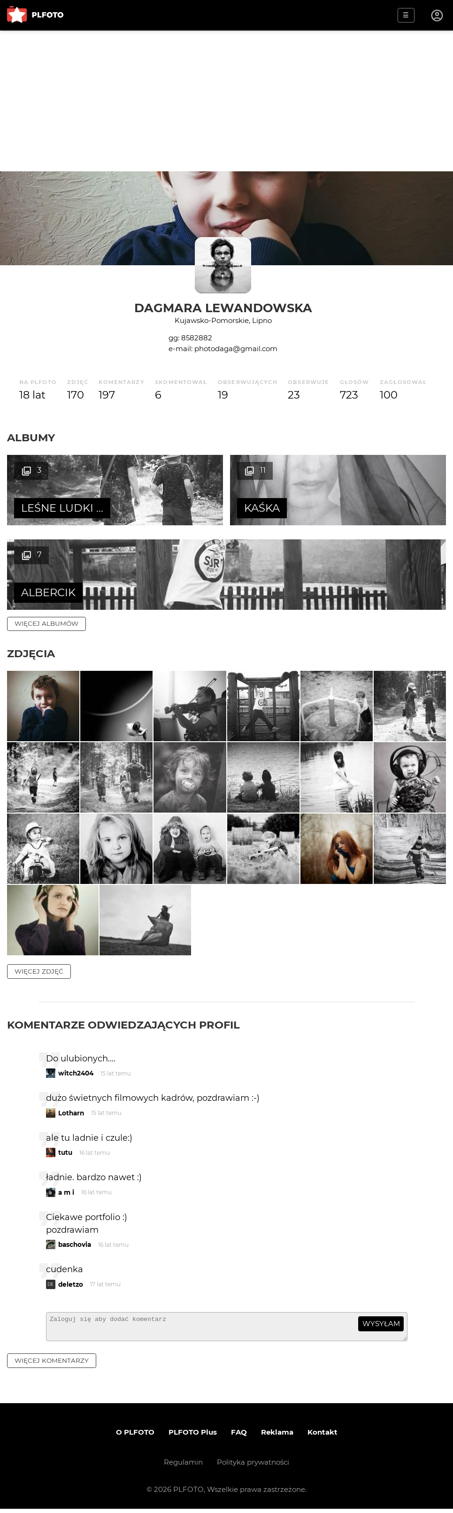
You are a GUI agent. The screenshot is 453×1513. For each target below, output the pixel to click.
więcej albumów (46, 623)
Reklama (277, 1436)
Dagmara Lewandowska (223, 307)
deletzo (70, 1284)
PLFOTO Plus (193, 1436)
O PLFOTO (135, 1436)
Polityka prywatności (253, 1466)
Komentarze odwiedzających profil (123, 1024)
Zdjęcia (31, 653)
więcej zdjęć (39, 971)
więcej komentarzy (52, 1364)
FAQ (239, 1436)
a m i (66, 1192)
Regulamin (183, 1466)
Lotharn (71, 1113)
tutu (65, 1152)
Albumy (31, 437)
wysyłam (381, 1323)
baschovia (74, 1244)
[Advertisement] (226, 101)
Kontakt (322, 1436)
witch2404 (75, 1073)
